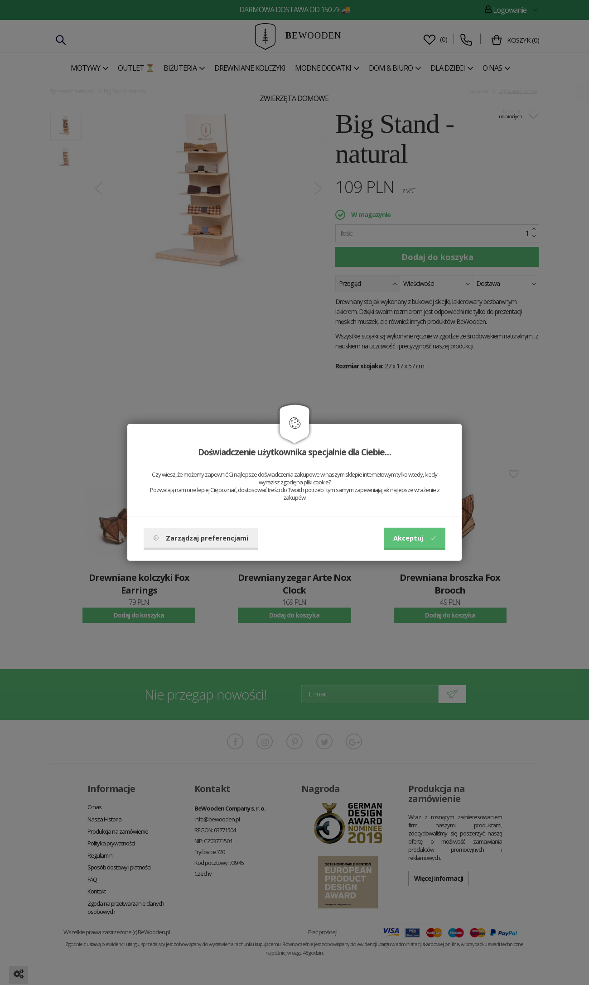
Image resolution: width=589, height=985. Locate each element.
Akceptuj (414, 537)
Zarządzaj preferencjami (200, 537)
